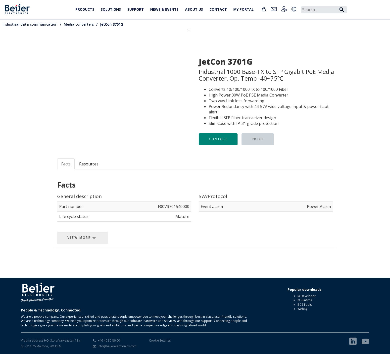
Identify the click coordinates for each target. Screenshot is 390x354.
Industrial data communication (29, 24)
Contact (218, 139)
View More (81, 237)
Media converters (79, 24)
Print (258, 139)
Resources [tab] (88, 164)
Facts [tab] (66, 164)
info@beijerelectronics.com (117, 346)
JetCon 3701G (111, 24)
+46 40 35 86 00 (109, 340)
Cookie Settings (160, 340)
